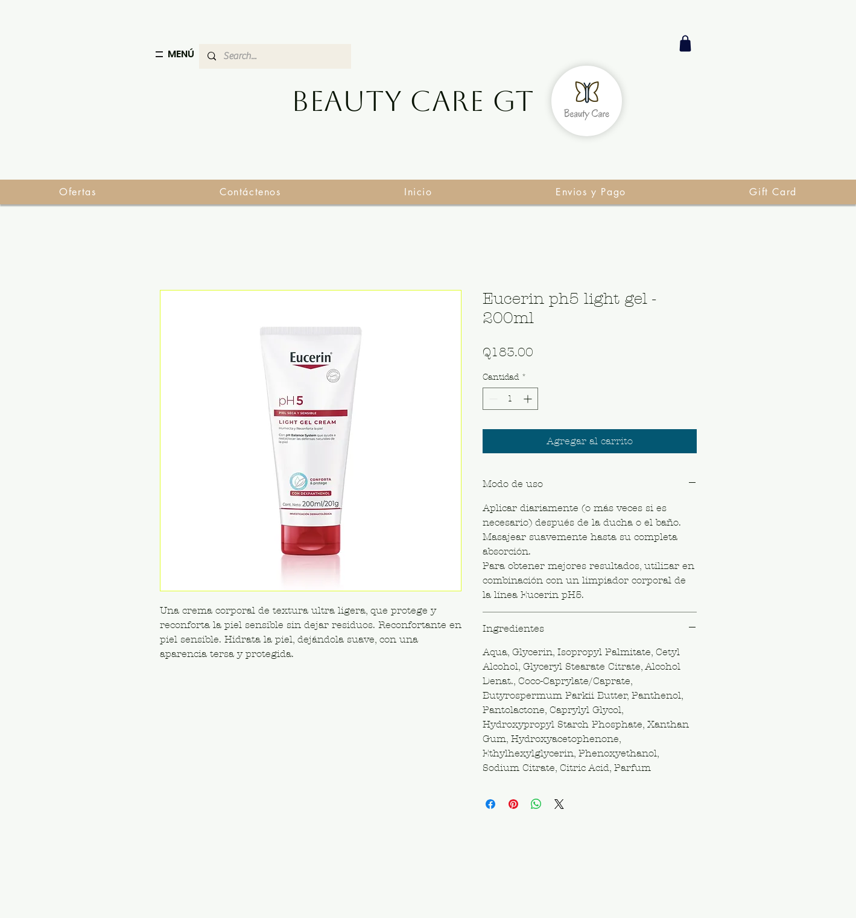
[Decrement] (491, 398)
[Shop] (685, 43)
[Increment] (528, 398)
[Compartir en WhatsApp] (536, 804)
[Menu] (159, 54)
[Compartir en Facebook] (490, 804)
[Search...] (274, 56)
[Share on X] (559, 804)
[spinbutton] (510, 398)
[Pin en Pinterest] (513, 804)
